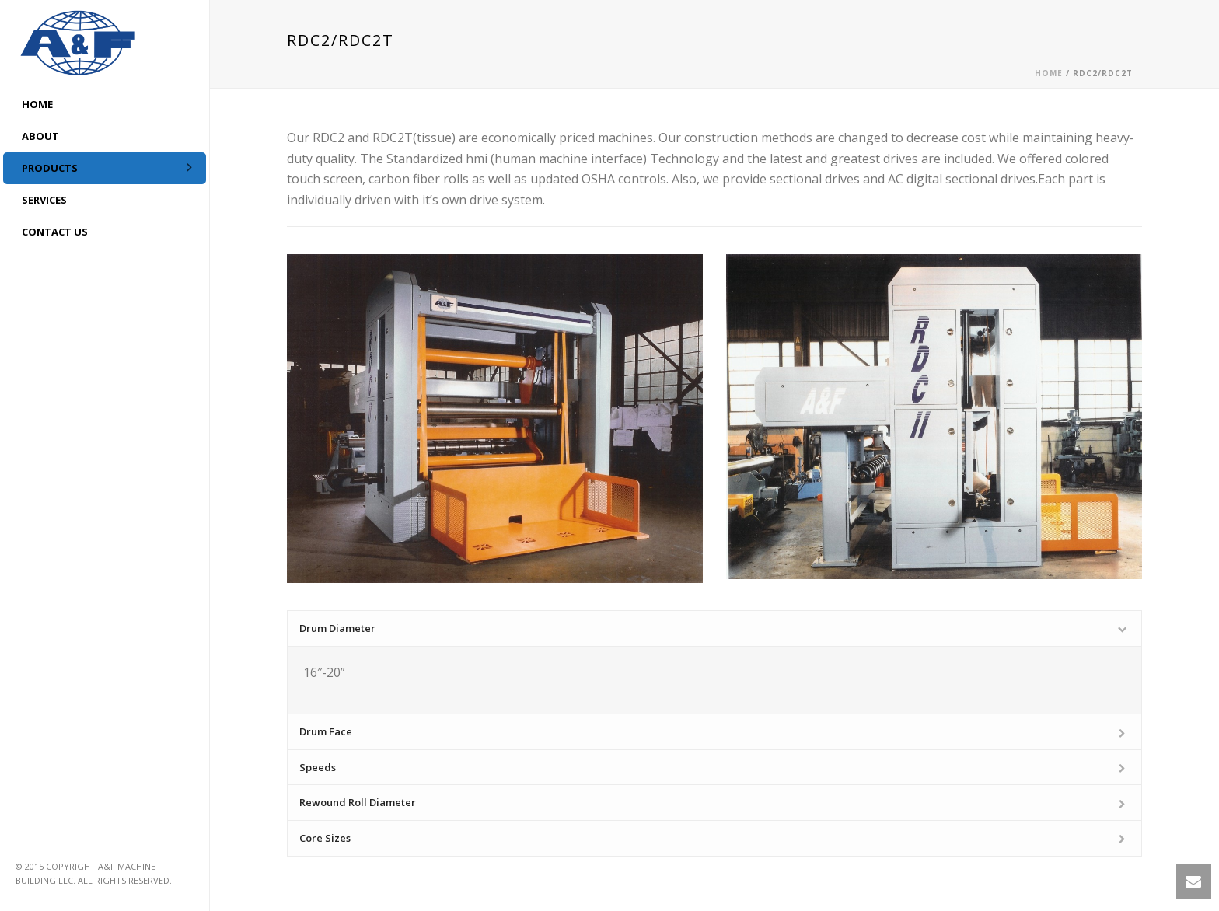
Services (44, 200)
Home (1049, 73)
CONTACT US (55, 232)
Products (50, 168)
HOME (37, 104)
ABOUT (40, 136)
